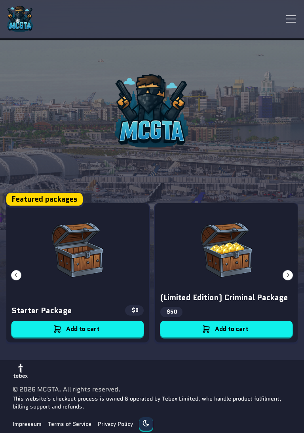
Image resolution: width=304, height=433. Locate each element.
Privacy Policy (115, 424)
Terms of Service (69, 424)
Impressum (27, 424)
